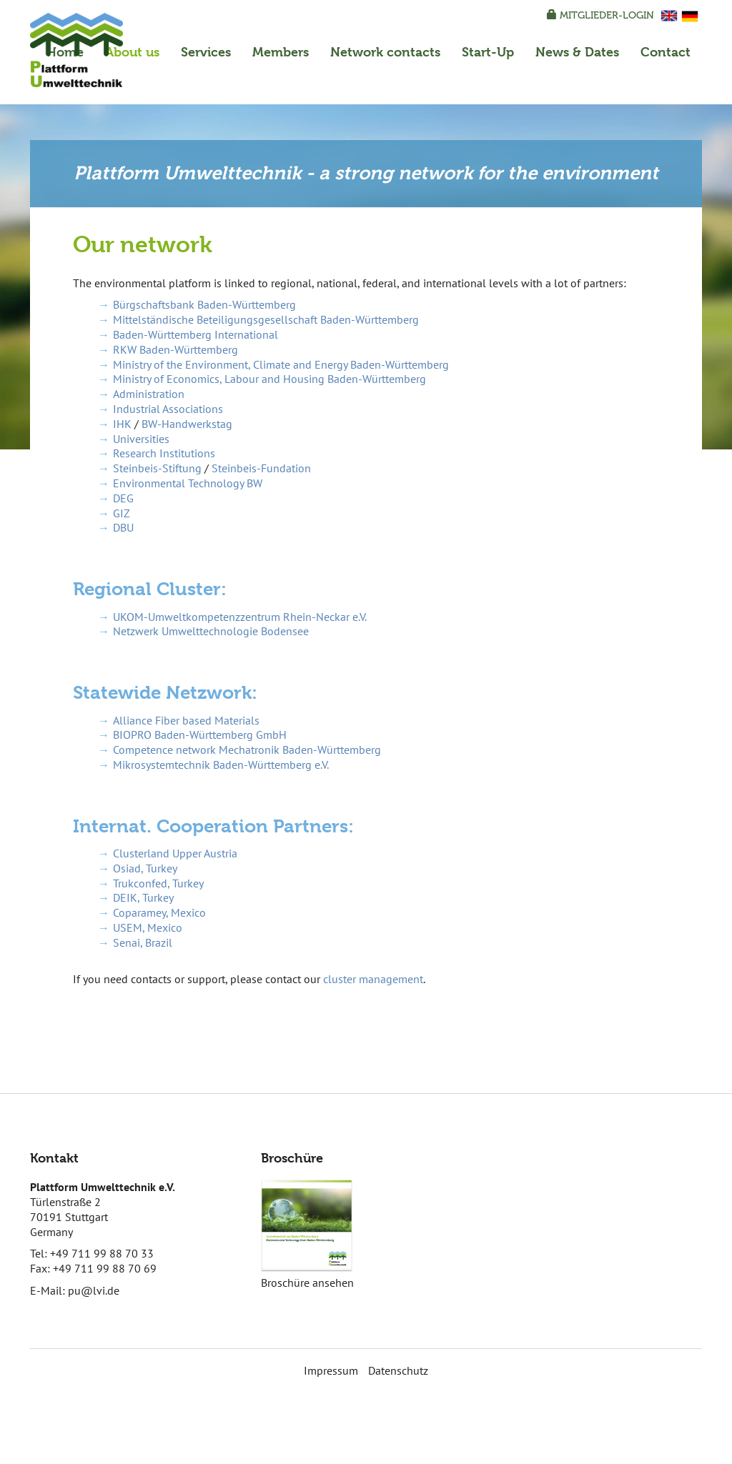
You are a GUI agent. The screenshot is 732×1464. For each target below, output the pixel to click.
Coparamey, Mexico (159, 912)
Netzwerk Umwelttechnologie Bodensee (211, 631)
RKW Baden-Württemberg (175, 349)
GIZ (121, 513)
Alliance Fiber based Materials (186, 720)
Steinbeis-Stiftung (157, 468)
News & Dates (577, 51)
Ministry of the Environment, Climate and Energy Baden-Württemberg (281, 364)
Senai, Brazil (142, 942)
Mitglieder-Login (600, 15)
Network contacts (385, 51)
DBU (123, 527)
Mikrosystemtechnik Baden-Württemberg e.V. (221, 764)
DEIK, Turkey (143, 897)
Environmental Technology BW (187, 483)
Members (280, 51)
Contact (665, 51)
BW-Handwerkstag (187, 424)
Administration (148, 394)
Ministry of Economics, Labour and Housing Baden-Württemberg (269, 379)
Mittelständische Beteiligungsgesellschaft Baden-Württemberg (266, 319)
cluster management (373, 979)
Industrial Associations (168, 409)
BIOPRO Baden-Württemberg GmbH (200, 734)
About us (132, 51)
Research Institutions (164, 453)
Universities (141, 439)
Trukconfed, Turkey (158, 883)
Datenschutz (398, 1370)
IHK (122, 424)
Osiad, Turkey (145, 868)
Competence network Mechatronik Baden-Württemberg (247, 749)
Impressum (331, 1370)
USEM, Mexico (147, 927)
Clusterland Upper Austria (175, 853)
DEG (123, 498)
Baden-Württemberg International (195, 334)
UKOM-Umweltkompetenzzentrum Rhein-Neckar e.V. (240, 616)
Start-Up (488, 51)
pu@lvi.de (93, 1290)
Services (206, 51)
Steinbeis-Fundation (261, 468)
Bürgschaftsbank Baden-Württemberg (204, 304)
